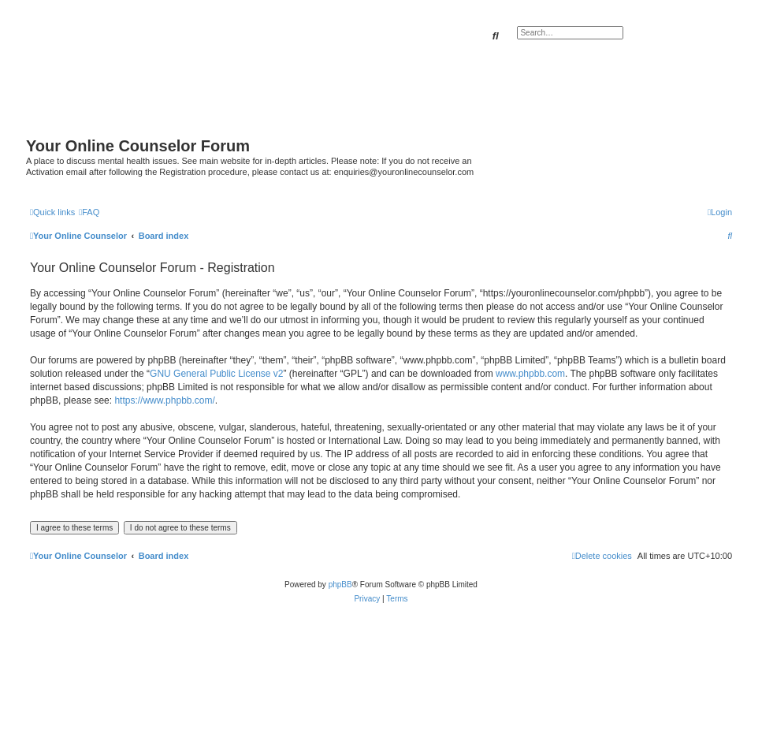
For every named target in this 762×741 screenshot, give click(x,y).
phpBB (340, 584)
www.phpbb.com (530, 373)
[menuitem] (89, 212)
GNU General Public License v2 (216, 373)
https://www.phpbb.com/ (164, 400)
